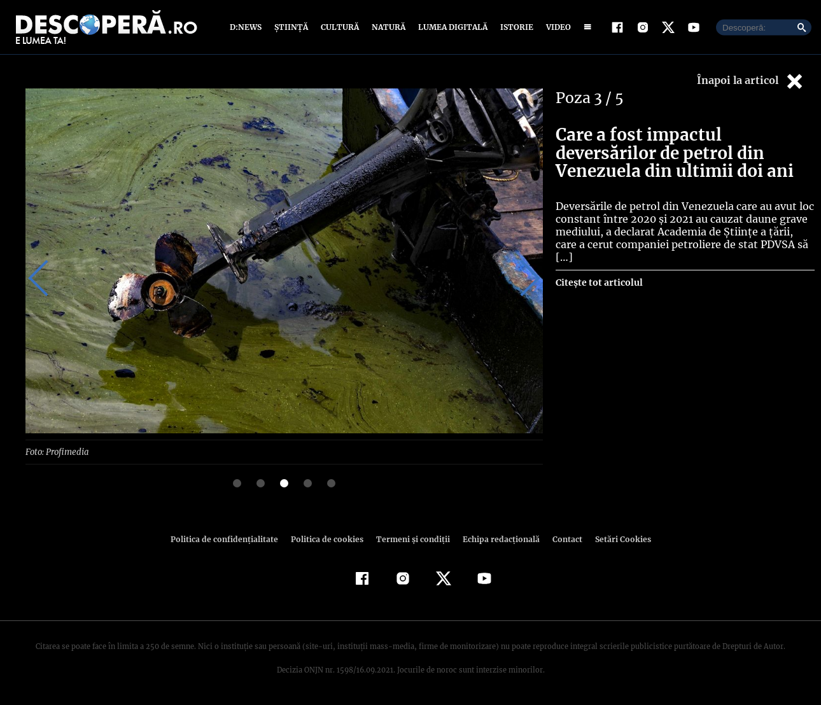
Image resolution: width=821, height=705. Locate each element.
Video (556, 27)
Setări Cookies (616, 538)
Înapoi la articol (751, 81)
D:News (247, 27)
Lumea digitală (450, 27)
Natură (387, 27)
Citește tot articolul (599, 270)
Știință (292, 27)
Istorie (514, 27)
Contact (562, 538)
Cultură (339, 27)
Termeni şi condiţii (411, 538)
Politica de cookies (328, 538)
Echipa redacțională (497, 538)
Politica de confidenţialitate (229, 538)
